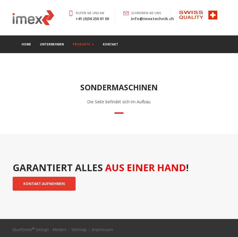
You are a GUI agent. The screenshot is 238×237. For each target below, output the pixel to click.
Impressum (102, 229)
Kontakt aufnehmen (44, 183)
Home (26, 44)
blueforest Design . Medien (39, 229)
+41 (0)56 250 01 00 (92, 18)
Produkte (83, 44)
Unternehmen (52, 44)
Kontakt (110, 44)
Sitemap (79, 229)
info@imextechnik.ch (152, 18)
